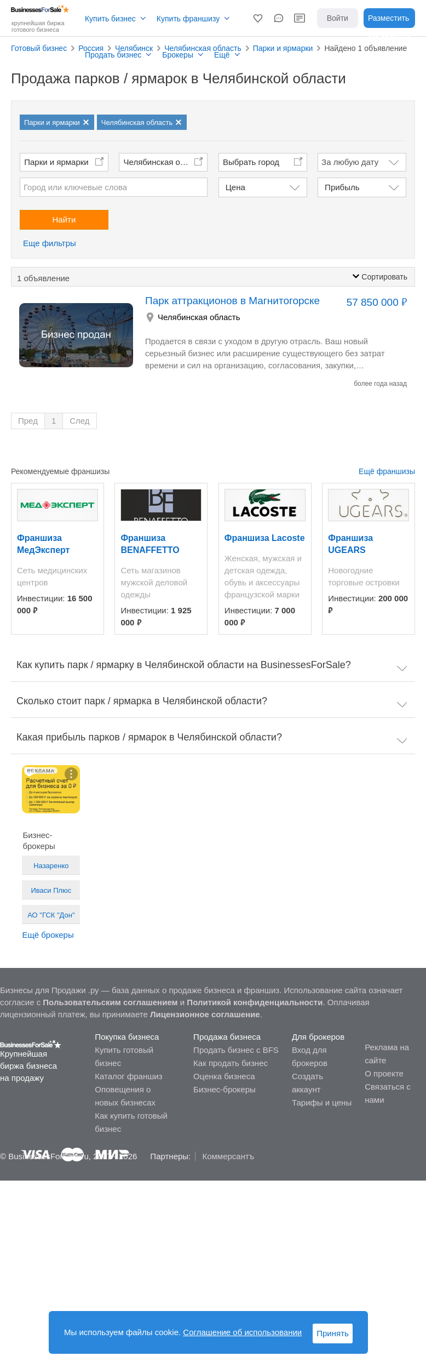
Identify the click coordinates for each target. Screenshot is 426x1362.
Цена (235, 187)
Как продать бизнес (230, 1063)
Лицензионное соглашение (205, 1014)
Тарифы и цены (322, 1102)
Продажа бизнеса (227, 1036)
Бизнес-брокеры (224, 1089)
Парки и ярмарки (56, 162)
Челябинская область (165, 162)
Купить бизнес (110, 18)
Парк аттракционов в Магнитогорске (232, 300)
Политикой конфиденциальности (255, 1002)
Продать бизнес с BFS (236, 1050)
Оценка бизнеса (224, 1076)
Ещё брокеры (47, 934)
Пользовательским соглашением (110, 1002)
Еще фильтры (49, 243)
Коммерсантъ (228, 1156)
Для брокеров (318, 1036)
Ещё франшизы (387, 471)
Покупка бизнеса (127, 1036)
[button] (257, 18)
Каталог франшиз (128, 1076)
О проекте (384, 1073)
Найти (64, 219)
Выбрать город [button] (251, 162)
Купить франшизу (188, 18)
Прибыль (342, 187)
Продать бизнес (113, 54)
